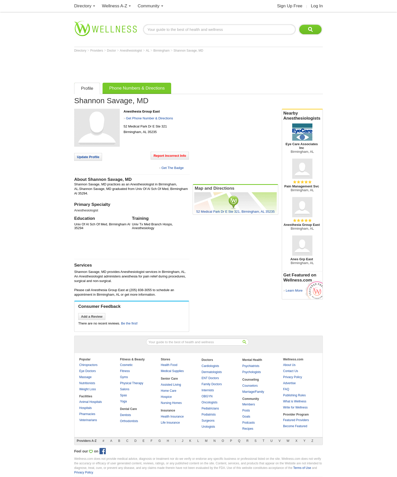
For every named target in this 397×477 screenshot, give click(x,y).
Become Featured (295, 426)
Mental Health (252, 360)
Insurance (168, 410)
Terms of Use (302, 468)
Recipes (247, 428)
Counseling (250, 379)
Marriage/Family (253, 392)
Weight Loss (87, 389)
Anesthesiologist (131, 50)
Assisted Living (171, 384)
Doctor (112, 50)
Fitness (125, 371)
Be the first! (129, 323)
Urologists (208, 426)
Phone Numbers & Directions (137, 88)
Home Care (168, 391)
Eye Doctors (87, 371)
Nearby (302, 116)
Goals (246, 416)
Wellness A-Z (114, 6)
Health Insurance (172, 416)
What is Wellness (294, 401)
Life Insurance (170, 422)
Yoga (123, 401)
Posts (246, 410)
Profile (87, 88)
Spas (123, 395)
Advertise (289, 383)
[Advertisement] (166, 66)
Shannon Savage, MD (188, 50)
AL (148, 50)
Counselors (250, 385)
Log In (317, 6)
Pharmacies (87, 414)
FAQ (286, 389)
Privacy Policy (292, 377)
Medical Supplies (172, 371)
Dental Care (128, 409)
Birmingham (161, 50)
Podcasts (248, 422)
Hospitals (85, 408)
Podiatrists (209, 414)
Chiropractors (88, 365)
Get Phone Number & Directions (149, 118)
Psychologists (251, 372)
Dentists (125, 415)
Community (149, 6)
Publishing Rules (294, 395)
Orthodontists (129, 421)
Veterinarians (88, 420)
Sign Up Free (289, 6)
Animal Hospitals (90, 402)
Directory (82, 6)
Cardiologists (210, 366)
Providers (97, 50)
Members (248, 404)
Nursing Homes (171, 403)
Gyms (124, 377)
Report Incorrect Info (169, 156)
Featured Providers (296, 420)
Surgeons (208, 420)
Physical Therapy (131, 383)
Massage (85, 377)
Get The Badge (172, 168)
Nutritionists (87, 383)
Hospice (166, 397)
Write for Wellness (295, 407)
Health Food (169, 365)
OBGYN (207, 396)
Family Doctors (212, 384)
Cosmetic (126, 365)
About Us (289, 365)
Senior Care (169, 378)
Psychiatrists (250, 366)
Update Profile (88, 157)
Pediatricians (210, 408)
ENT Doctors (210, 378)
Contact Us (290, 371)
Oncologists (209, 402)
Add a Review (92, 316)
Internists (208, 390)
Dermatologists (212, 372)
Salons (124, 389)
